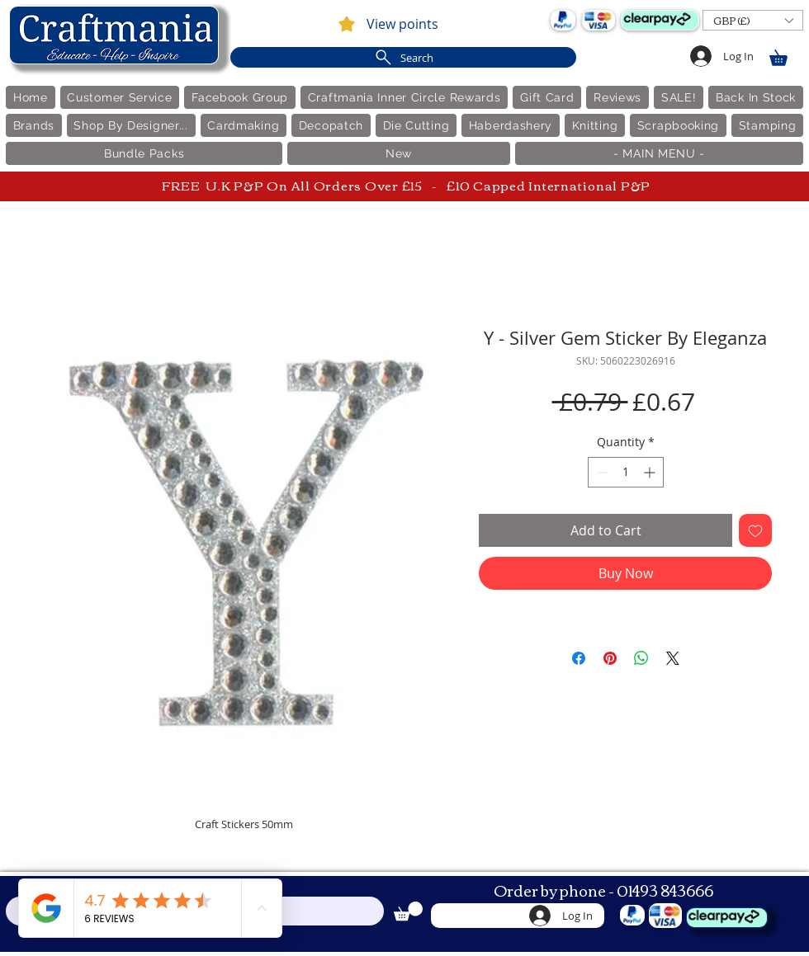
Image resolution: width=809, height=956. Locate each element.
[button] (753, 20)
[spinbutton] (626, 472)
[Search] (403, 57)
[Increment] (651, 472)
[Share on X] (673, 658)
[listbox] (753, 20)
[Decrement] (600, 472)
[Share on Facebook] (579, 658)
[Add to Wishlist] (755, 530)
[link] (785, 55)
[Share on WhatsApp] (641, 658)
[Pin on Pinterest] (610, 658)
